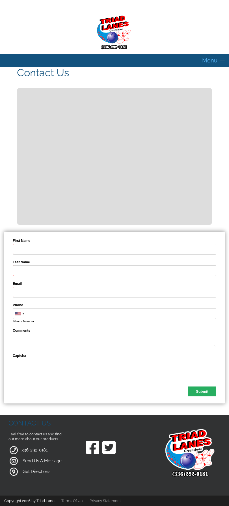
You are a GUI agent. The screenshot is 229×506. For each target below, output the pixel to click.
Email (17, 284)
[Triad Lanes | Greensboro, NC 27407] (114, 32)
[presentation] (56, 370)
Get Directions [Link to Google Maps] (36, 471)
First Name (21, 241)
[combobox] (19, 314)
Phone (18, 305)
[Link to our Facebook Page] (92, 448)
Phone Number (23, 321)
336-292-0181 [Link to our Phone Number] (34, 449)
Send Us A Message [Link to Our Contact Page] (42, 460)
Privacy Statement (105, 501)
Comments (21, 331)
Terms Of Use (73, 501)
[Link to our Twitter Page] (109, 448)
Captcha (19, 356)
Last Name (21, 262)
